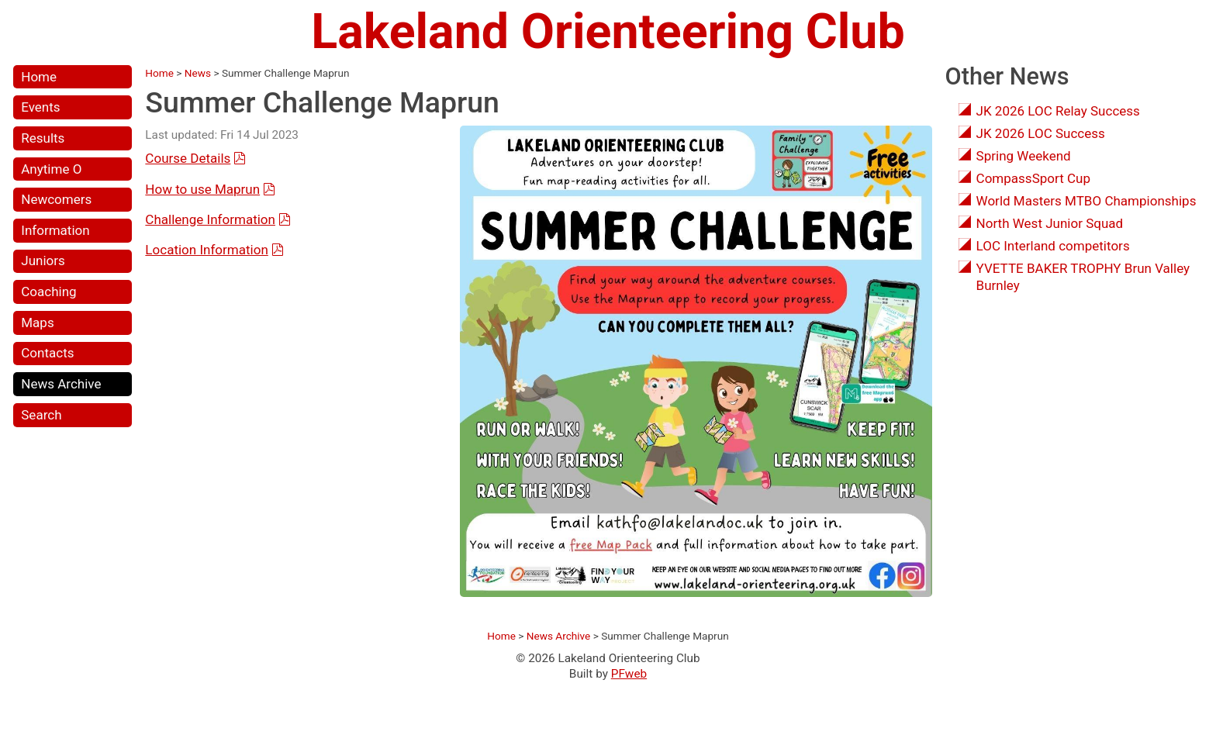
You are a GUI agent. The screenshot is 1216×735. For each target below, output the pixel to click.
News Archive (61, 384)
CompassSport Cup (1033, 178)
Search (41, 415)
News (198, 73)
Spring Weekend (1023, 156)
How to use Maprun (202, 189)
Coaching (48, 291)
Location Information (206, 249)
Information (55, 230)
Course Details (187, 158)
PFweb (629, 674)
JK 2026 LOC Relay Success (1058, 111)
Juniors (43, 260)
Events (40, 107)
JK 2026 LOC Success (1040, 133)
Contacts (47, 353)
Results (42, 138)
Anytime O (51, 169)
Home (39, 77)
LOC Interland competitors (1053, 246)
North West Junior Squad (1050, 223)
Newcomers (56, 199)
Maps (37, 322)
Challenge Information (210, 219)
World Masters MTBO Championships (1086, 201)
